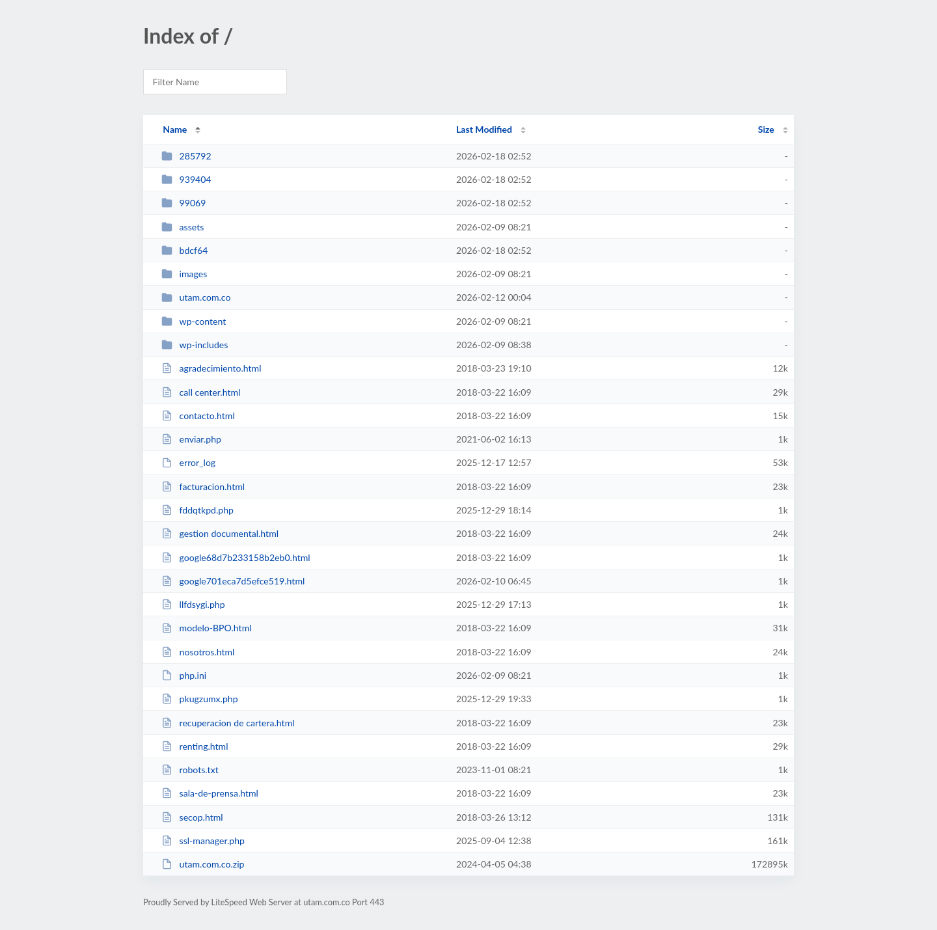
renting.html (194, 746)
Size (766, 129)
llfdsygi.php (192, 604)
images (184, 273)
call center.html (200, 392)
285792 (186, 155)
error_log (188, 462)
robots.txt (190, 769)
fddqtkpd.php (197, 509)
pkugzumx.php (199, 698)
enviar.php (191, 438)
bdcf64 (184, 250)
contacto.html (198, 415)
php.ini (183, 675)
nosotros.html (197, 651)
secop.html (192, 817)
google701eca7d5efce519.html (233, 580)
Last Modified (484, 129)
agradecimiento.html (211, 368)
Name (175, 129)
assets (182, 226)
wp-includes (194, 344)
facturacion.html (203, 486)
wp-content (193, 321)
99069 (183, 202)
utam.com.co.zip (202, 863)
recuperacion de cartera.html (227, 722)
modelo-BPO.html (206, 627)
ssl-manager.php (203, 840)
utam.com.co (195, 297)
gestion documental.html (219, 533)
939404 (186, 179)
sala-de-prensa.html (209, 793)
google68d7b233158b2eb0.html (235, 557)
